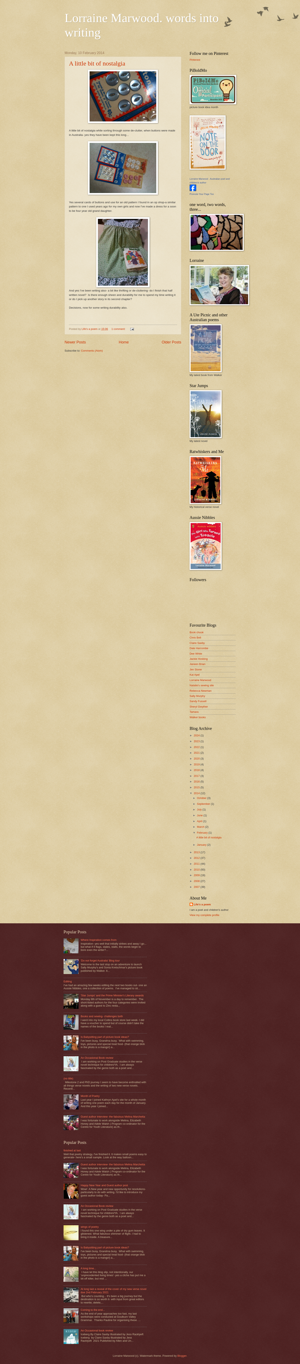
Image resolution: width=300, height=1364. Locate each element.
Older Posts (171, 342)
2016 (197, 781)
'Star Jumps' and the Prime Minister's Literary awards (112, 995)
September (204, 803)
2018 (197, 770)
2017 (197, 775)
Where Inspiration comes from (98, 939)
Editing (68, 981)
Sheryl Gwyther (199, 706)
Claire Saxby (197, 643)
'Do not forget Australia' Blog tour (100, 960)
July (199, 809)
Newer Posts (75, 342)
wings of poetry (90, 1226)
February (202, 832)
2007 (197, 886)
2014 (197, 793)
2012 (197, 857)
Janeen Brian (197, 664)
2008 (197, 881)
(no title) (68, 1078)
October (202, 798)
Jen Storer (196, 669)
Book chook (197, 632)
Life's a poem (202, 904)
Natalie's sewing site (202, 685)
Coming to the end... (93, 1309)
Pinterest (195, 59)
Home (124, 342)
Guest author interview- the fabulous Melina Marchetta (113, 1116)
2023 (197, 741)
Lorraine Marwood (200, 680)
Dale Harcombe (199, 648)
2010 (197, 869)
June (200, 815)
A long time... (88, 1268)
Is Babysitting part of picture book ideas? (105, 1036)
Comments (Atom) (92, 350)
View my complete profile (204, 915)
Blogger (181, 1355)
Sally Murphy (197, 696)
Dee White (196, 653)
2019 (197, 764)
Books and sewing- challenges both (102, 1016)
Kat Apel (195, 674)
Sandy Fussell (198, 701)
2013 (197, 852)
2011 (197, 863)
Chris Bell (195, 637)
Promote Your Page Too (202, 194)
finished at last (72, 1150)
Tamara (194, 711)
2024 (197, 735)
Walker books (198, 717)
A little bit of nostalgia (97, 63)
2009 (197, 875)
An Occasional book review (97, 1330)
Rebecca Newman (200, 690)
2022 (197, 747)
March (201, 826)
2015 (197, 787)
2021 (197, 752)
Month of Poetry (90, 1096)
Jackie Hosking (199, 658)
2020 (197, 758)
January (202, 844)
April (200, 821)
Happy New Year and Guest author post (104, 1185)
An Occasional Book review (97, 1057)
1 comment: (118, 329)
